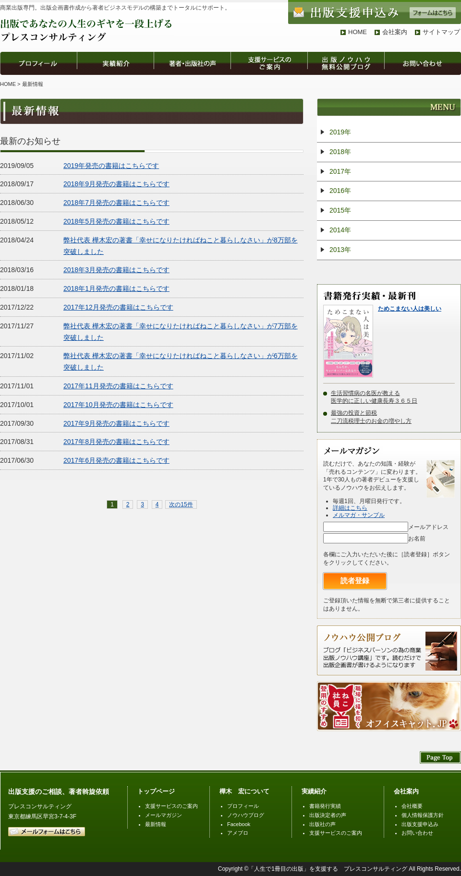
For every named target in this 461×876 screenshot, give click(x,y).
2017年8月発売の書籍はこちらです (116, 441)
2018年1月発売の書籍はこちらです (116, 288)
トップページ (156, 791)
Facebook (238, 824)
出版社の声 (322, 824)
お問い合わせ (417, 833)
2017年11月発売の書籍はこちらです (118, 386)
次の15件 (181, 504)
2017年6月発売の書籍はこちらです (116, 460)
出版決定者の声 (327, 815)
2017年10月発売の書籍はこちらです (118, 404)
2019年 (340, 132)
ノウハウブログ (245, 815)
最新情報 (155, 824)
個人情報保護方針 (422, 815)
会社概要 (412, 806)
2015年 (340, 210)
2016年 (340, 190)
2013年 (340, 249)
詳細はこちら (350, 507)
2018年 (340, 152)
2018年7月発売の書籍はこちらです (116, 202)
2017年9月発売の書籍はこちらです (116, 423)
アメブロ (237, 833)
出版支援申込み (419, 824)
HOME (357, 32)
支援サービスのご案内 (171, 806)
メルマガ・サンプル (359, 515)
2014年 (340, 230)
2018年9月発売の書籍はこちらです (116, 184)
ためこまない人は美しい (409, 308)
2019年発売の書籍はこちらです (111, 165)
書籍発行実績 (325, 806)
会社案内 (394, 32)
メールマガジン (163, 815)
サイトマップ (441, 32)
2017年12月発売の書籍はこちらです (118, 307)
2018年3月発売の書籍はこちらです (116, 270)
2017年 (340, 171)
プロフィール (243, 806)
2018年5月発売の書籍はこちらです (116, 221)
